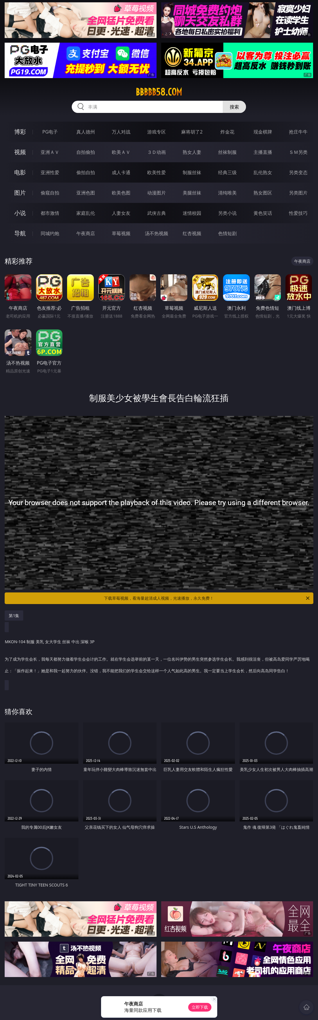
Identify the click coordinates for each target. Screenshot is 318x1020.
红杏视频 (192, 233)
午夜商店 (85, 233)
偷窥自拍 (50, 193)
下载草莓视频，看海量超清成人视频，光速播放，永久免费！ (207, 598)
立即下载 (200, 1007)
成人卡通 (121, 172)
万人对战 (121, 132)
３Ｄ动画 (156, 152)
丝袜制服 (227, 152)
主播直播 (263, 152)
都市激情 (50, 213)
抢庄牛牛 (298, 132)
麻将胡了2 (191, 132)
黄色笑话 (263, 213)
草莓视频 (121, 233)
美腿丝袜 (192, 193)
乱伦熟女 (263, 172)
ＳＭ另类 (298, 152)
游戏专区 (156, 132)
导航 (20, 233)
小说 (20, 213)
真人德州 (85, 132)
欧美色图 (121, 193)
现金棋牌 (263, 132)
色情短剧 (227, 233)
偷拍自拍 (85, 172)
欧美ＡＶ (121, 152)
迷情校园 (192, 213)
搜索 (234, 107)
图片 (20, 193)
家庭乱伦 (85, 213)
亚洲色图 (85, 193)
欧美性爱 (156, 172)
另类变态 (298, 172)
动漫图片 (156, 193)
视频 (20, 152)
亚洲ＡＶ (50, 152)
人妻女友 (121, 213)
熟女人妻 (192, 152)
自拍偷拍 (85, 152)
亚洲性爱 (50, 172)
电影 (20, 172)
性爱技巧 (298, 213)
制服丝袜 (192, 172)
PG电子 (50, 132)
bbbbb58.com (159, 92)
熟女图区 (263, 193)
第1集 (14, 615)
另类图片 (298, 193)
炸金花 (227, 132)
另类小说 (227, 213)
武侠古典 (156, 213)
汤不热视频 (156, 233)
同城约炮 (50, 233)
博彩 (20, 132)
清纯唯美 (227, 193)
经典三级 (227, 172)
